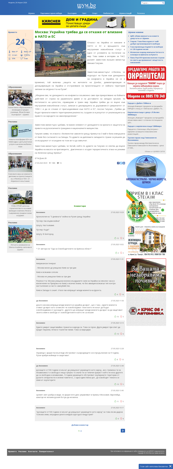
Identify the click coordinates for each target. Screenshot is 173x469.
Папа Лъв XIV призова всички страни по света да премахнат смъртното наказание (147, 60)
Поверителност (46, 451)
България (72, 13)
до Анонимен (42, 301)
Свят (84, 13)
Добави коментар (79, 425)
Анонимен (40, 212)
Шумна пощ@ (125, 13)
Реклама (22, 451)
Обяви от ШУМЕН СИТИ (155, 151)
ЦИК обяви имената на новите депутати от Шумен (144, 37)
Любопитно (108, 13)
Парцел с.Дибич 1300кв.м (139, 103)
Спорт (94, 13)
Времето (12, 451)
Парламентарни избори (51, 13)
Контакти (32, 451)
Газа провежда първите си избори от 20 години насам (146, 48)
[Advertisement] (19, 73)
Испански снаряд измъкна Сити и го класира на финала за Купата (147, 53)
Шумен (31, 13)
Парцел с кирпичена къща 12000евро (145, 126)
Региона (141, 13)
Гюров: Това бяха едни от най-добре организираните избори (145, 42)
